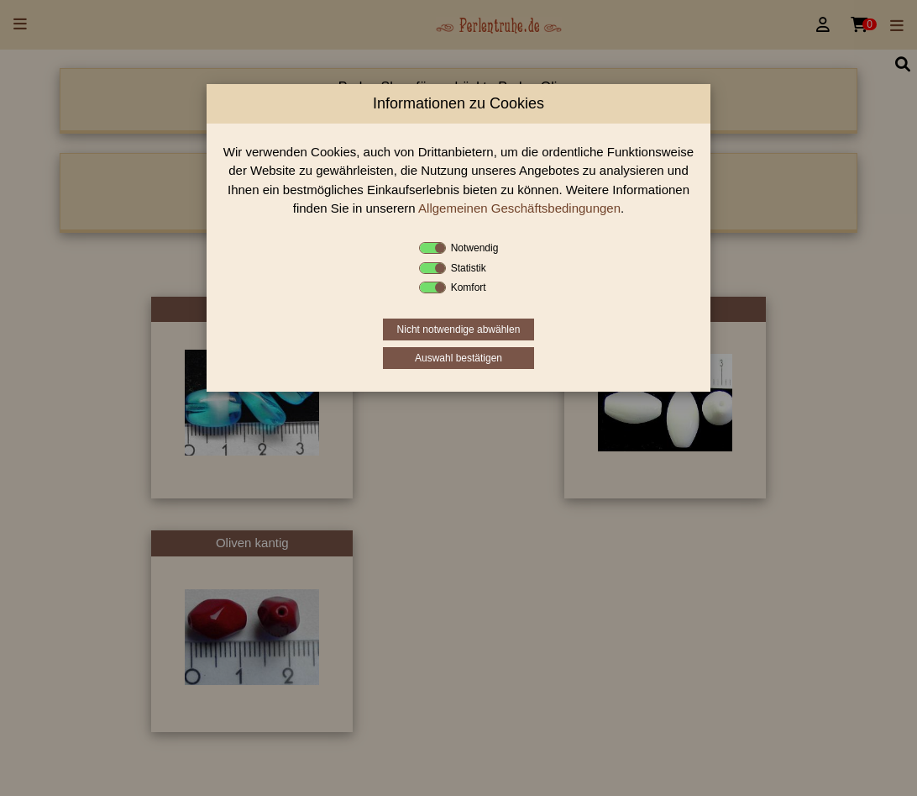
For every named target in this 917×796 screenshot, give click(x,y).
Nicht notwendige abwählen (459, 329)
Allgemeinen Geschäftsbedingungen (519, 208)
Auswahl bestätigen (458, 358)
